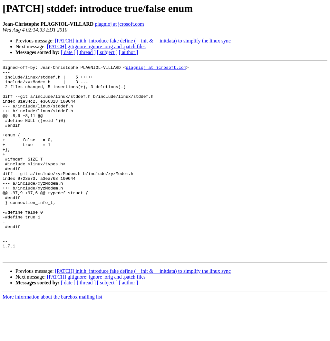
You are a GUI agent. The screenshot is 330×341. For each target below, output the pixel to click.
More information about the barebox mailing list (52, 335)
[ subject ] (107, 52)
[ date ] (68, 52)
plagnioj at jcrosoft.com (119, 24)
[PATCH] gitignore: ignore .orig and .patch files (96, 46)
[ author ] (128, 52)
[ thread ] (86, 52)
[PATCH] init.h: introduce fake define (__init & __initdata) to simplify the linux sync (143, 40)
